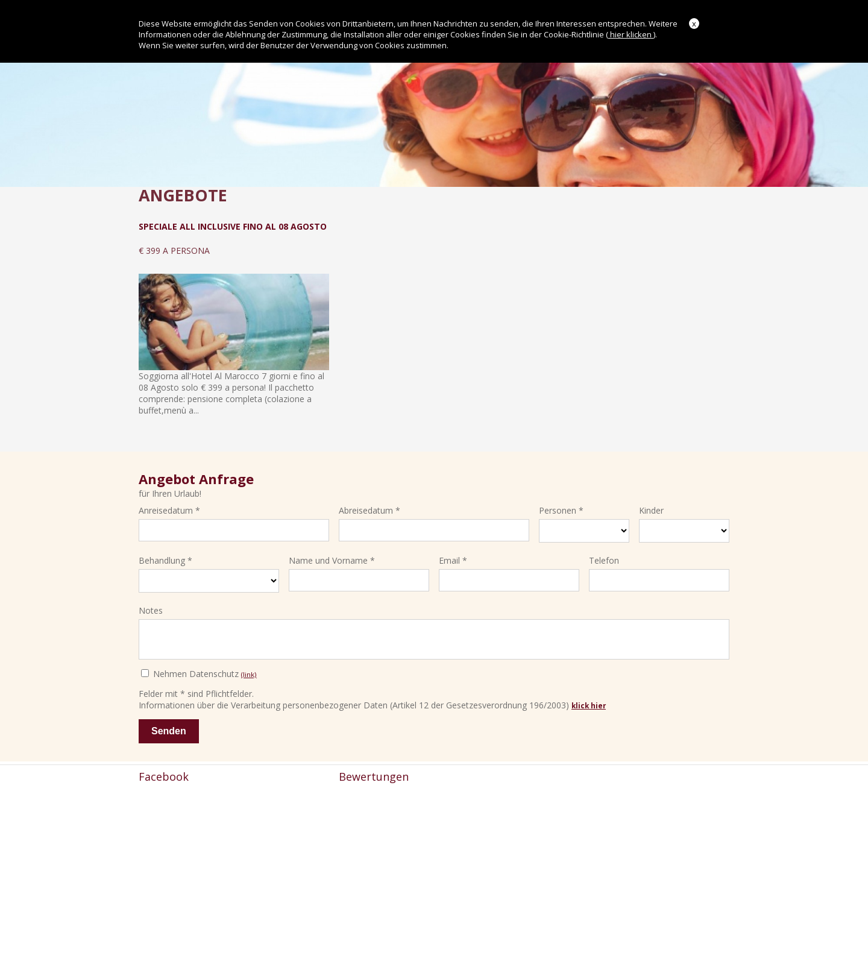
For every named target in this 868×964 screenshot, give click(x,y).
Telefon (604, 558)
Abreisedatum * (369, 508)
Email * (453, 558)
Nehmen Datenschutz (199, 676)
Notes (151, 607)
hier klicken (630, 34)
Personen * (561, 508)
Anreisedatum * (169, 508)
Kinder (651, 508)
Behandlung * (165, 558)
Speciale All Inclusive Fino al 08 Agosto (233, 226)
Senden (168, 734)
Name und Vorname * (332, 558)
